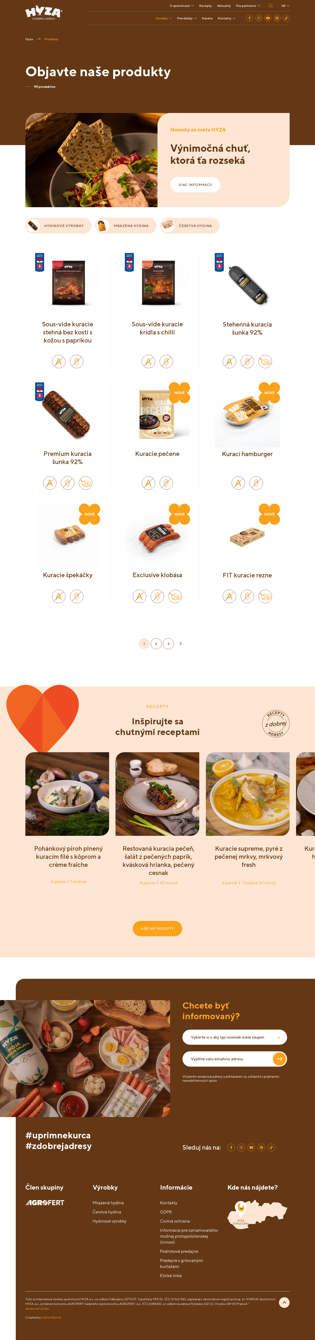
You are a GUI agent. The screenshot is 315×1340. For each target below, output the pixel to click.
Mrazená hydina (108, 1202)
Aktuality (224, 5)
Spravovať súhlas (37, 1308)
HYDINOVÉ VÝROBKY (55, 225)
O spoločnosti (182, 5)
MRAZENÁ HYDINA (122, 225)
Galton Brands (51, 1317)
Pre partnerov (248, 5)
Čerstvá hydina (107, 1211)
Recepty (205, 5)
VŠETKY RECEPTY (157, 928)
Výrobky (163, 18)
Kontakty (227, 18)
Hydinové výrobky (110, 1221)
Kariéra (207, 18)
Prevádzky (187, 18)
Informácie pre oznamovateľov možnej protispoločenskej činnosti (189, 1236)
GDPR (166, 1211)
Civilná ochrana (175, 1221)
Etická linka (171, 1275)
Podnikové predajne (179, 1251)
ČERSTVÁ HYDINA (186, 225)
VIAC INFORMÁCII (195, 185)
